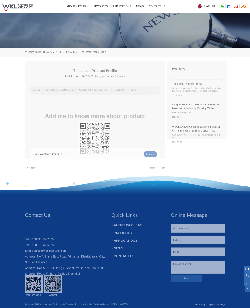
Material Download (68, 52)
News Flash (49, 52)
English (206, 6)
